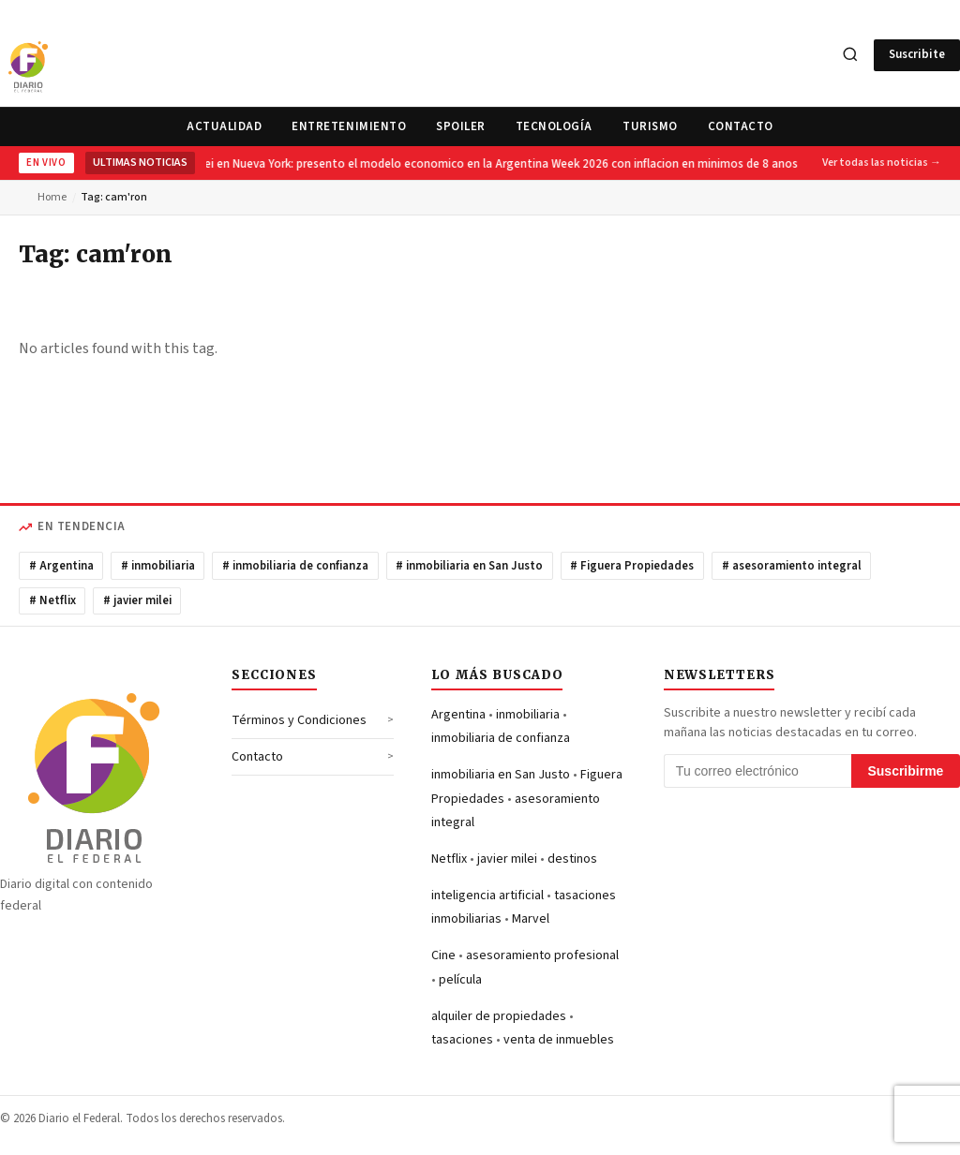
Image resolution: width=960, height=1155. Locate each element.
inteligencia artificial (487, 895)
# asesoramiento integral (792, 565)
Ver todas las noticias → (881, 162)
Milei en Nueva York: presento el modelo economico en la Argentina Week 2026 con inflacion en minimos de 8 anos (495, 163)
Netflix (449, 859)
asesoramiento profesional (542, 955)
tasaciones (462, 1039)
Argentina (458, 714)
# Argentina (61, 565)
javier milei (507, 859)
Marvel (530, 919)
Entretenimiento (349, 126)
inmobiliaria (528, 714)
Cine (443, 955)
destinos (572, 859)
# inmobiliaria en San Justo (469, 565)
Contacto (740, 126)
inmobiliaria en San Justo (500, 774)
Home (52, 197)
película (460, 979)
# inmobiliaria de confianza (295, 565)
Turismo (650, 126)
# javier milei (137, 600)
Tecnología (554, 126)
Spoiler (461, 126)
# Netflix (52, 600)
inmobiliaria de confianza (500, 738)
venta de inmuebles (558, 1039)
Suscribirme (905, 770)
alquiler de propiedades (498, 1016)
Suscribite (917, 54)
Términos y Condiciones (299, 720)
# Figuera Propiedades (632, 565)
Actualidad (224, 126)
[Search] (850, 55)
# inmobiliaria (158, 565)
